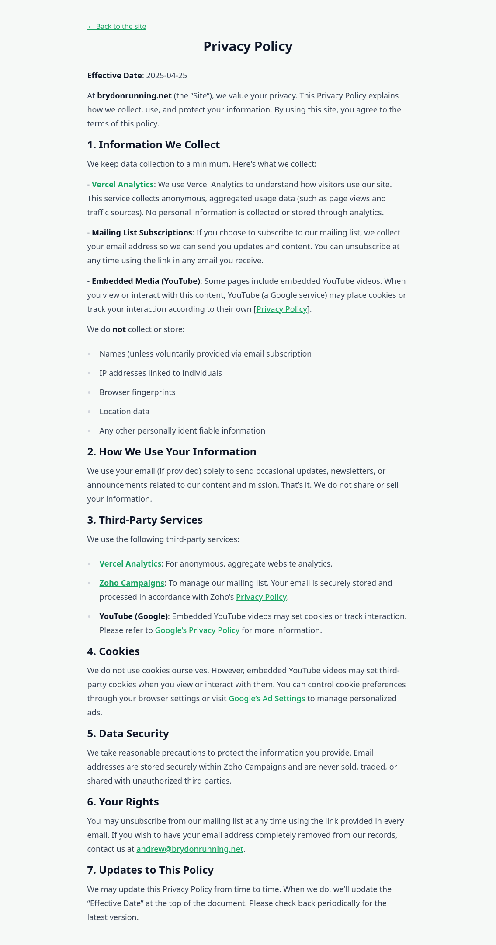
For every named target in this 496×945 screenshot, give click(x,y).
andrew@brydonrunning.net (189, 849)
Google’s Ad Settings (267, 698)
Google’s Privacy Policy (197, 630)
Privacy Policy (281, 309)
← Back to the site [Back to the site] (116, 26)
